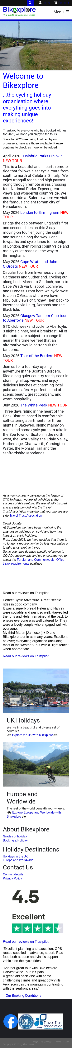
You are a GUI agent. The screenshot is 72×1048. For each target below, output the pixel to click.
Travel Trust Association (26, 515)
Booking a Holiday (15, 840)
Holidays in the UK (15, 856)
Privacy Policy (12, 878)
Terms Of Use (61, 1042)
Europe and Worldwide (18, 860)
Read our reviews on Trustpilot (26, 656)
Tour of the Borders (36, 355)
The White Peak (33, 405)
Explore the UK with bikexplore (32, 735)
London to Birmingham (39, 212)
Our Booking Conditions (23, 995)
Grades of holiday (15, 836)
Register (63, 3)
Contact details (13, 874)
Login (46, 3)
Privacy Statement (41, 1042)
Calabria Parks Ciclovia (43, 156)
